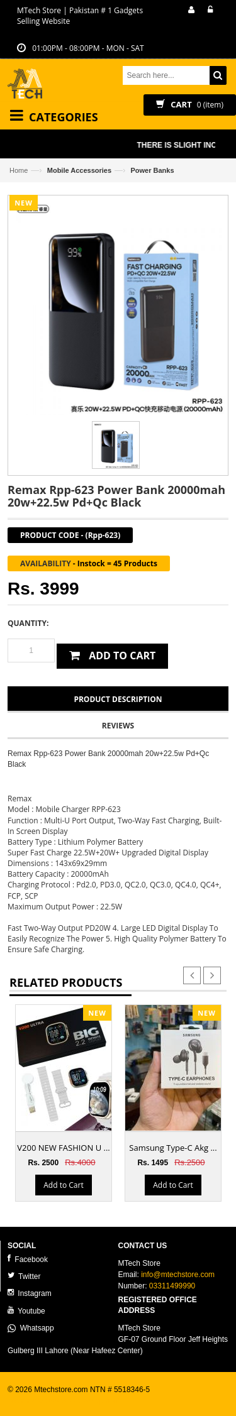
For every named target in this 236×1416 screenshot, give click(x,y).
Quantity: (28, 623)
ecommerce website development (64, 1401)
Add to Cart (63, 1185)
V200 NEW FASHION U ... (63, 1147)
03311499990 (172, 1286)
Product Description (118, 699)
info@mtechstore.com (178, 1274)
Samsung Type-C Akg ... (172, 1147)
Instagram (30, 1293)
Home (18, 170)
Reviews (118, 725)
